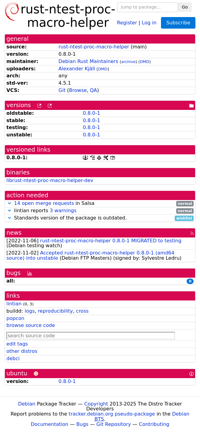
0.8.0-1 (91, 113)
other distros (21, 351)
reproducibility (55, 311)
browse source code (30, 325)
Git (62, 90)
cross (82, 311)
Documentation (49, 424)
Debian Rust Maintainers (88, 61)
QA (93, 90)
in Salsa (100, 203)
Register (127, 22)
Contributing (154, 424)
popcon (15, 318)
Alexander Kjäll (77, 69)
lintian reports (100, 210)
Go (185, 7)
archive (128, 61)
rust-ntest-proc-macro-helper (94, 47)
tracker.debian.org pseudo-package (112, 414)
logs (30, 311)
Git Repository (113, 424)
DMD (144, 61)
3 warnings (63, 210)
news (14, 232)
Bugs (82, 424)
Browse (78, 90)
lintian (14, 304)
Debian (26, 404)
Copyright (96, 404)
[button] (9, 203)
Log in (149, 22)
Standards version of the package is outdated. (100, 218)
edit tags (17, 344)
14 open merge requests (44, 203)
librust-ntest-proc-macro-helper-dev (49, 180)
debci (13, 358)
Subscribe (178, 23)
